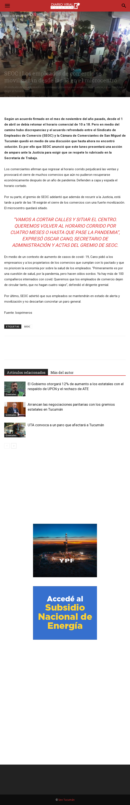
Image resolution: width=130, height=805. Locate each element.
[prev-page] (7, 445)
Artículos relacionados (26, 372)
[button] (7, 6)
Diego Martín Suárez (22, 96)
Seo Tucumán (66, 800)
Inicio (5, 16)
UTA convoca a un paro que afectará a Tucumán (66, 425)
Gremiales (19, 16)
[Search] (124, 6)
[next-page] (13, 445)
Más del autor (62, 372)
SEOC (27, 326)
